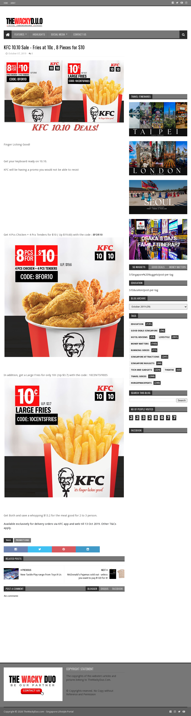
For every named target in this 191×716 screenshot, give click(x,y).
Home (6, 2)
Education (137, 324)
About (13, 2)
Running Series (140, 350)
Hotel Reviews (139, 337)
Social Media (58, 34)
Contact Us (79, 34)
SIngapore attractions (145, 357)
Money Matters (140, 344)
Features (19, 34)
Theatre (169, 370)
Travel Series (138, 376)
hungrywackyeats (141, 383)
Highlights (39, 34)
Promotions (22, 540)
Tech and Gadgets (141, 370)
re (158, 458)
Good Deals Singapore (144, 331)
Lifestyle (164, 337)
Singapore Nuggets (142, 363)
